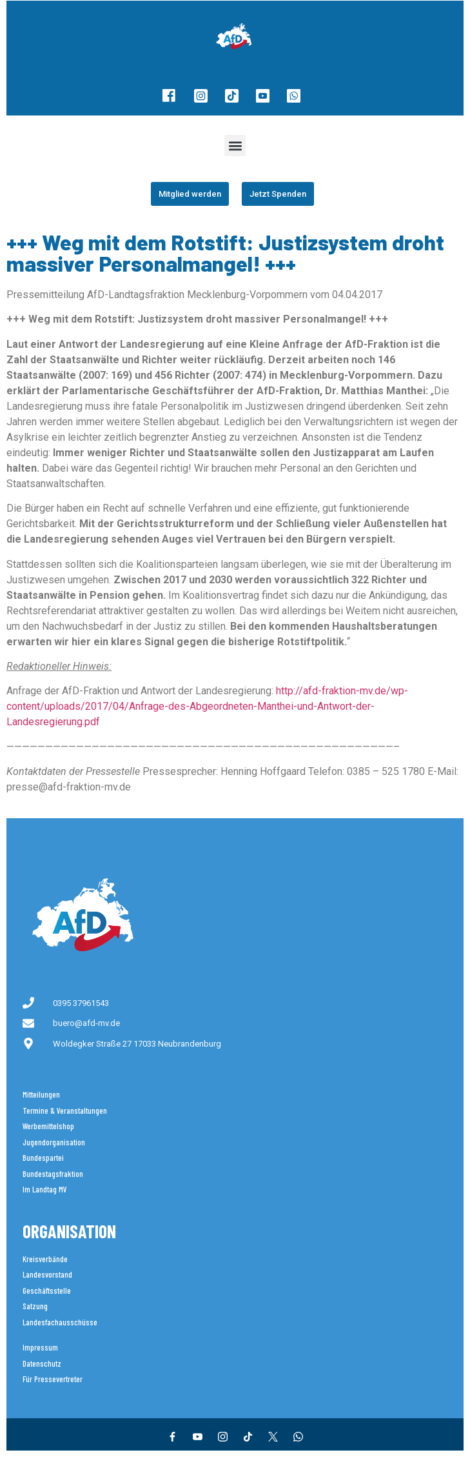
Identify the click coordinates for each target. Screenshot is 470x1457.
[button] (235, 145)
